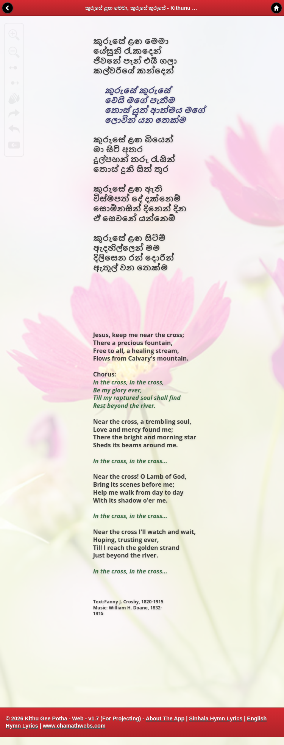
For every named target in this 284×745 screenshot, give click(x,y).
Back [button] (7, 8)
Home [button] (276, 8)
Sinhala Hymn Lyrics (215, 718)
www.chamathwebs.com (74, 726)
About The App (165, 718)
